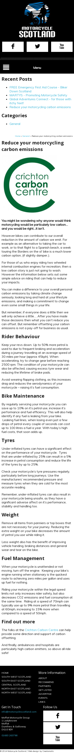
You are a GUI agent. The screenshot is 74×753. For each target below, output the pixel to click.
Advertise (45, 693)
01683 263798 (9, 735)
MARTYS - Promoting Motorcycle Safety (38, 95)
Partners (44, 686)
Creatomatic (48, 751)
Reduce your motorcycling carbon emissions (40, 107)
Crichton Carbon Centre (41, 630)
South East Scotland (16, 680)
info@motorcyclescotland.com (19, 711)
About (42, 678)
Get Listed (45, 689)
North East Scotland (16, 688)
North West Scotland (16, 692)
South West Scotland (16, 676)
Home (17, 136)
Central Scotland (14, 684)
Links (41, 701)
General (14, 124)
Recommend (46, 682)
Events (43, 697)
